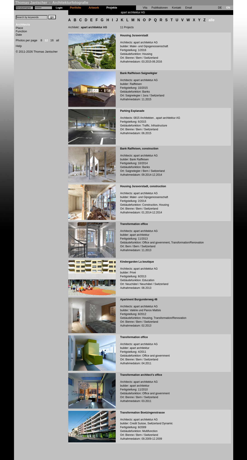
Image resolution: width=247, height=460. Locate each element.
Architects (23, 24)
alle (212, 20)
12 (46, 40)
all (57, 40)
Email (188, 7)
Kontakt (176, 7)
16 (52, 40)
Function (21, 31)
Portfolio (75, 7)
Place (19, 28)
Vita (145, 7)
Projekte (111, 7)
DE (220, 7)
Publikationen (159, 7)
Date (19, 34)
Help (19, 46)
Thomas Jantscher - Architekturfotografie (51, 3)
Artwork (94, 7)
